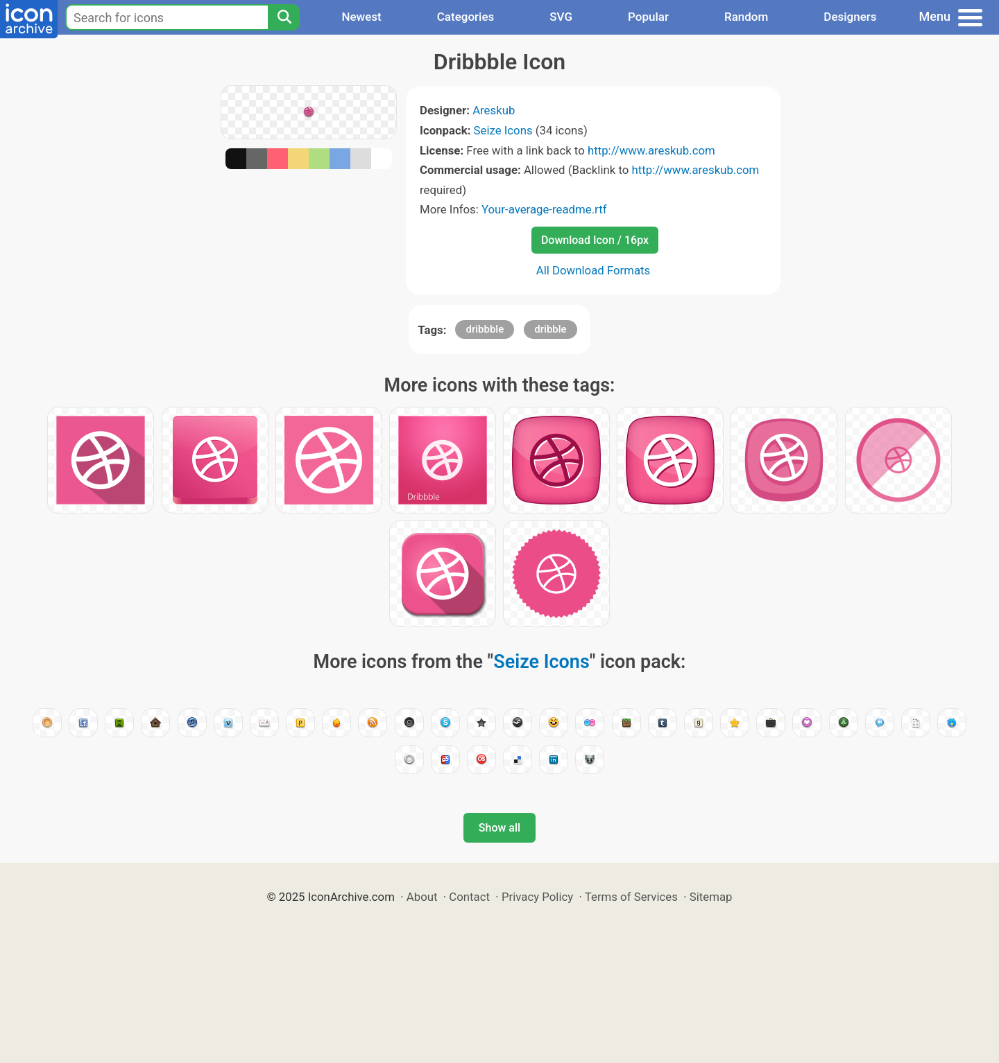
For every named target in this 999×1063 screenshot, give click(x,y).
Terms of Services (631, 897)
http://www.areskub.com (651, 150)
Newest (361, 17)
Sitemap (711, 897)
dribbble (485, 329)
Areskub (493, 110)
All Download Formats (593, 270)
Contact (469, 897)
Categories (466, 17)
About (422, 897)
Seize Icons (503, 130)
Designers (849, 17)
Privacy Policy (537, 897)
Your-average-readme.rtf (544, 209)
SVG (560, 17)
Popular (648, 17)
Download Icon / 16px (595, 240)
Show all (499, 827)
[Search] (284, 17)
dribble (550, 329)
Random (746, 17)
